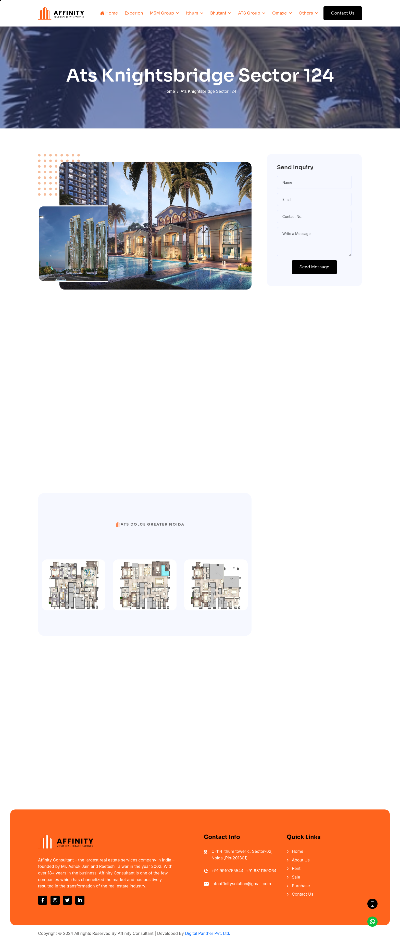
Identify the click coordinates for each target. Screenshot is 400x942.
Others (306, 13)
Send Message (314, 267)
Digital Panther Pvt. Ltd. (207, 933)
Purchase (301, 885)
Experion (134, 13)
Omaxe (279, 13)
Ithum (192, 13)
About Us (301, 859)
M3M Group (162, 13)
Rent (296, 868)
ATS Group (249, 13)
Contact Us (342, 13)
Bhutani (218, 13)
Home (109, 13)
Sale (296, 877)
